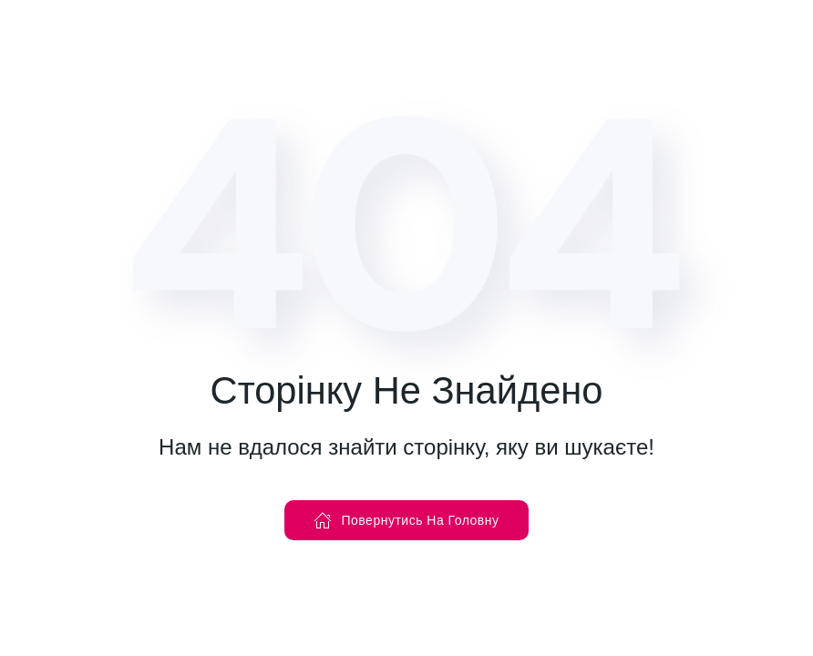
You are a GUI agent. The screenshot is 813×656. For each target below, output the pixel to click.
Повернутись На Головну (406, 520)
